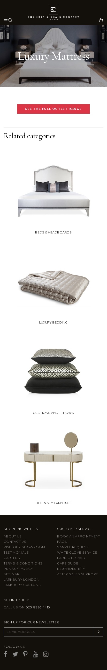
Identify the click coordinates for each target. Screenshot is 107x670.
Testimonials (16, 552)
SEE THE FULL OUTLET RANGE (53, 109)
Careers (12, 558)
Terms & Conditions (23, 563)
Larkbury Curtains (22, 585)
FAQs (62, 541)
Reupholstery (71, 569)
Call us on (27, 607)
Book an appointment (78, 536)
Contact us (15, 541)
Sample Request (72, 547)
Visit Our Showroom (24, 547)
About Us (13, 536)
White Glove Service (77, 552)
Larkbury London (21, 579)
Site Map (11, 574)
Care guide (67, 563)
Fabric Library (71, 558)
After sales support (77, 574)
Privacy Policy (18, 569)
